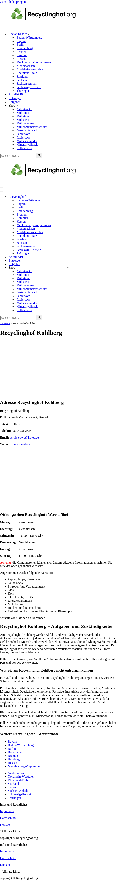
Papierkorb (23, 134)
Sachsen (22, 80)
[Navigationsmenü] (1, 187)
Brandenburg (25, 48)
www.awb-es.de (24, 444)
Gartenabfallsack (27, 130)
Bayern (21, 41)
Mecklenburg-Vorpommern (34, 62)
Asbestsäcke (24, 109)
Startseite (5, 323)
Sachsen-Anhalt (26, 83)
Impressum (7, 811)
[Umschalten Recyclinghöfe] (68, 197)
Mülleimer (23, 116)
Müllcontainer (25, 123)
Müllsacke (23, 119)
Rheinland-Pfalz (27, 73)
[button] (28, 34)
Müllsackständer (27, 141)
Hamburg (22, 55)
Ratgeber (14, 102)
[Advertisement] (59, 368)
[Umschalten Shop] (68, 267)
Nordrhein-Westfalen (30, 69)
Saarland (22, 76)
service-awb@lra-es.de (24, 437)
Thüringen (23, 90)
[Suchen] (17, 156)
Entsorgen (15, 98)
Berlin (20, 44)
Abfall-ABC (16, 94)
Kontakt (5, 824)
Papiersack (23, 137)
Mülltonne (23, 112)
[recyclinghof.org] (49, 27)
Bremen (22, 51)
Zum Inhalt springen (13, 1)
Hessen (21, 58)
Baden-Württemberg (29, 37)
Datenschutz (8, 818)
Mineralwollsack (27, 144)
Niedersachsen (26, 66)
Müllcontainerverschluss (32, 127)
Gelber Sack (24, 148)
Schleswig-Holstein (29, 87)
